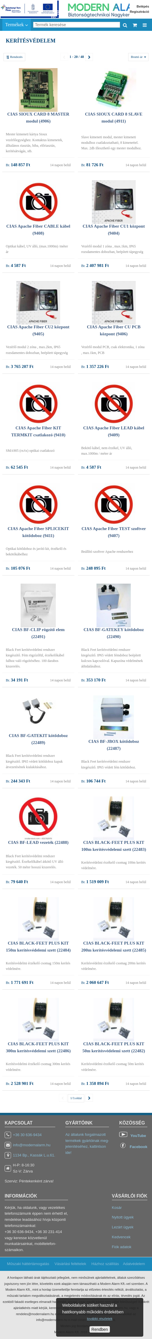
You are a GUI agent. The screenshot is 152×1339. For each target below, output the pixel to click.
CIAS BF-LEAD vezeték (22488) (38, 842)
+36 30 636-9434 (27, 1135)
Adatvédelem (134, 1264)
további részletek (99, 1318)
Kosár (117, 1207)
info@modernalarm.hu (32, 1145)
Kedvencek (121, 1237)
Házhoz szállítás (105, 1264)
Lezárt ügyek (122, 1227)
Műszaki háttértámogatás (28, 1264)
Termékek (16, 24)
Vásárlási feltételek (70, 1264)
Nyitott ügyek (123, 1217)
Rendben (100, 1329)
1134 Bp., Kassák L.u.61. (34, 1155)
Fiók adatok (121, 1247)
